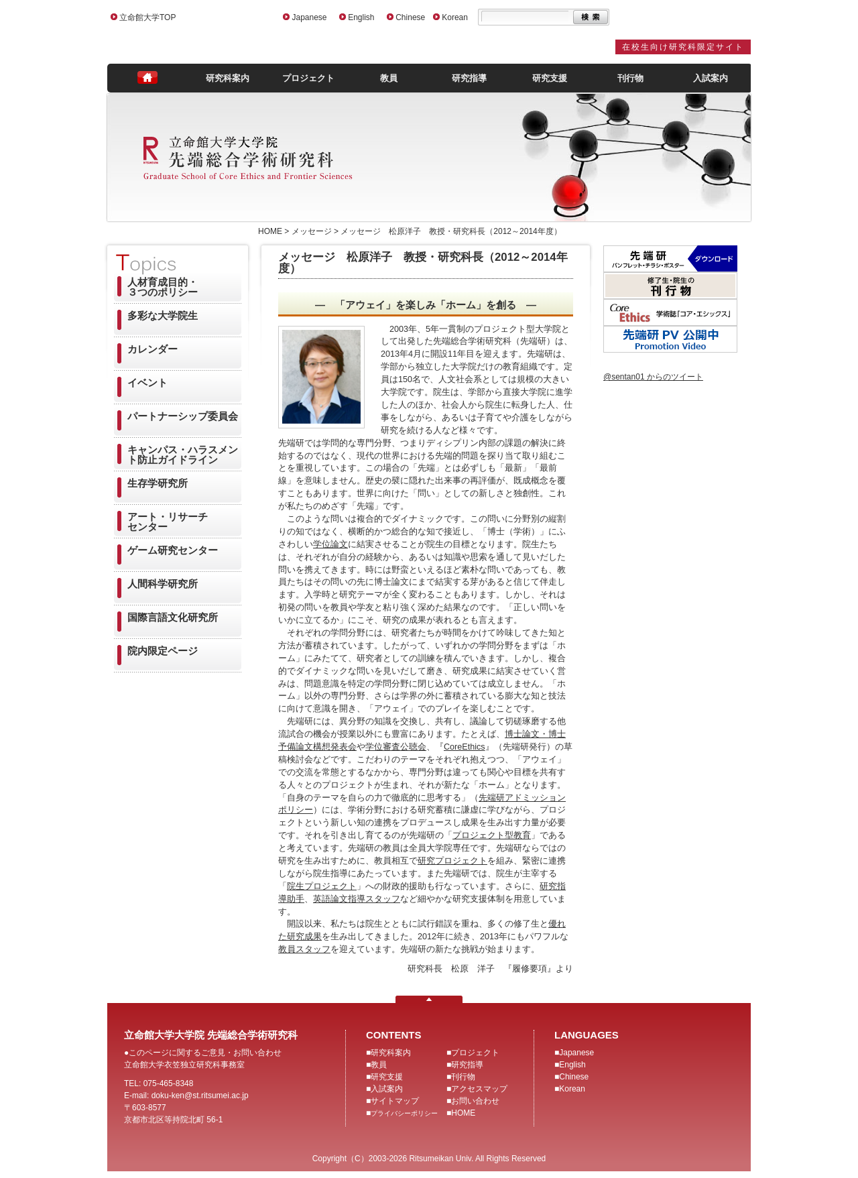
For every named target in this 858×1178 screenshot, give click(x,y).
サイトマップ (395, 1101)
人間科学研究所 (162, 583)
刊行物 (630, 78)
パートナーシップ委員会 (182, 416)
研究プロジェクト (452, 861)
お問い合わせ (475, 1101)
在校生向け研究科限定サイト (683, 47)
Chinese (410, 17)
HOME (463, 1113)
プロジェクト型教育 (491, 835)
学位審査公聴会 (395, 747)
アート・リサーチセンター (167, 521)
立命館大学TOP (147, 17)
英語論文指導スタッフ (356, 899)
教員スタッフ (304, 949)
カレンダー (152, 349)
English (361, 17)
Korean (455, 17)
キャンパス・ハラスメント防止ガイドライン (182, 454)
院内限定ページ (162, 650)
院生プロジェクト (322, 886)
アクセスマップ (479, 1089)
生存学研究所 (157, 483)
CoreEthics (464, 747)
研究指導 (469, 78)
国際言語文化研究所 (172, 617)
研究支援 (549, 78)
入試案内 (710, 78)
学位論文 (330, 544)
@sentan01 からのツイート (653, 376)
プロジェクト (308, 78)
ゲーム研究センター (172, 550)
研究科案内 (227, 78)
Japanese (309, 17)
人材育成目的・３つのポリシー (162, 287)
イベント (147, 382)
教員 (388, 78)
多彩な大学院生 (162, 315)
